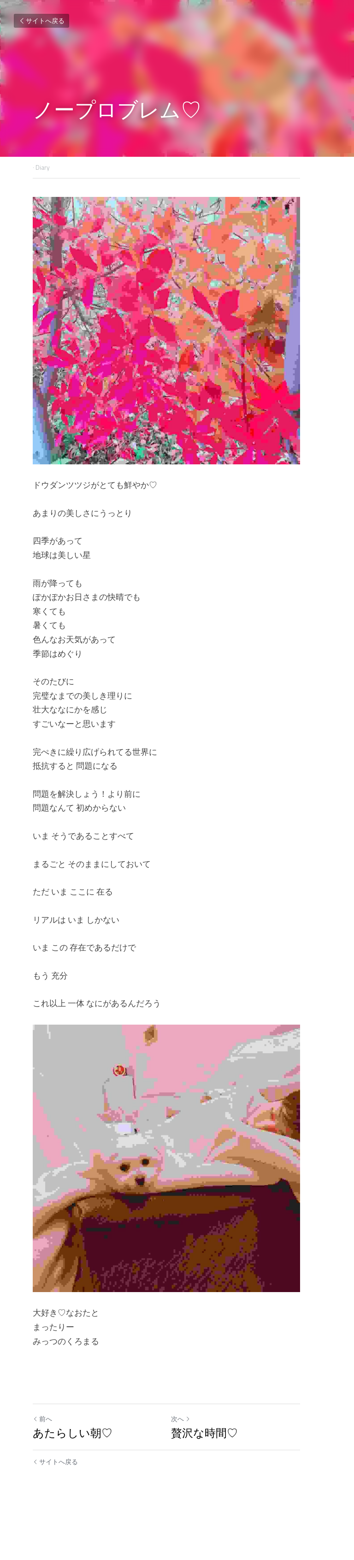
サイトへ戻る (41, 20)
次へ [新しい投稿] (191, 1461)
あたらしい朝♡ (72, 1475)
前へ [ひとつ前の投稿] (42, 1461)
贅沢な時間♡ (215, 1475)
